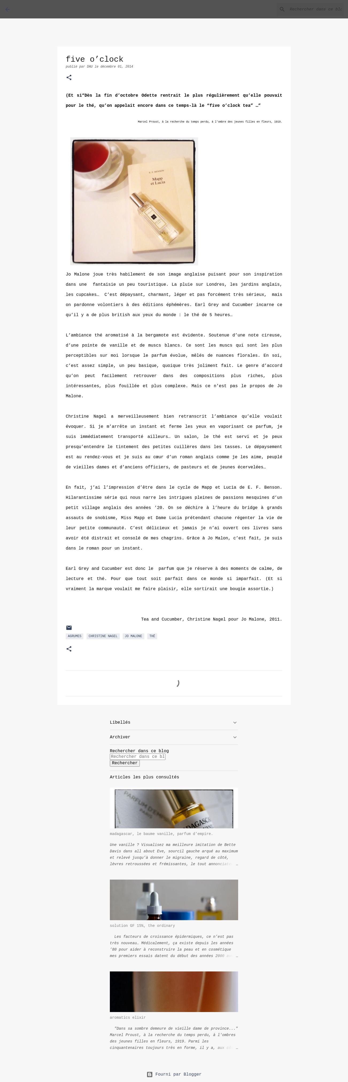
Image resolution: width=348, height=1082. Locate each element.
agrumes (74, 636)
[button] (69, 78)
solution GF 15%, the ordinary (142, 926)
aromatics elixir (128, 1018)
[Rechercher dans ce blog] (316, 9)
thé (152, 636)
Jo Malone (133, 636)
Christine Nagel (103, 636)
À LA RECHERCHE (51, 9)
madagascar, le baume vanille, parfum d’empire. (161, 834)
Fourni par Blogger (174, 1074)
